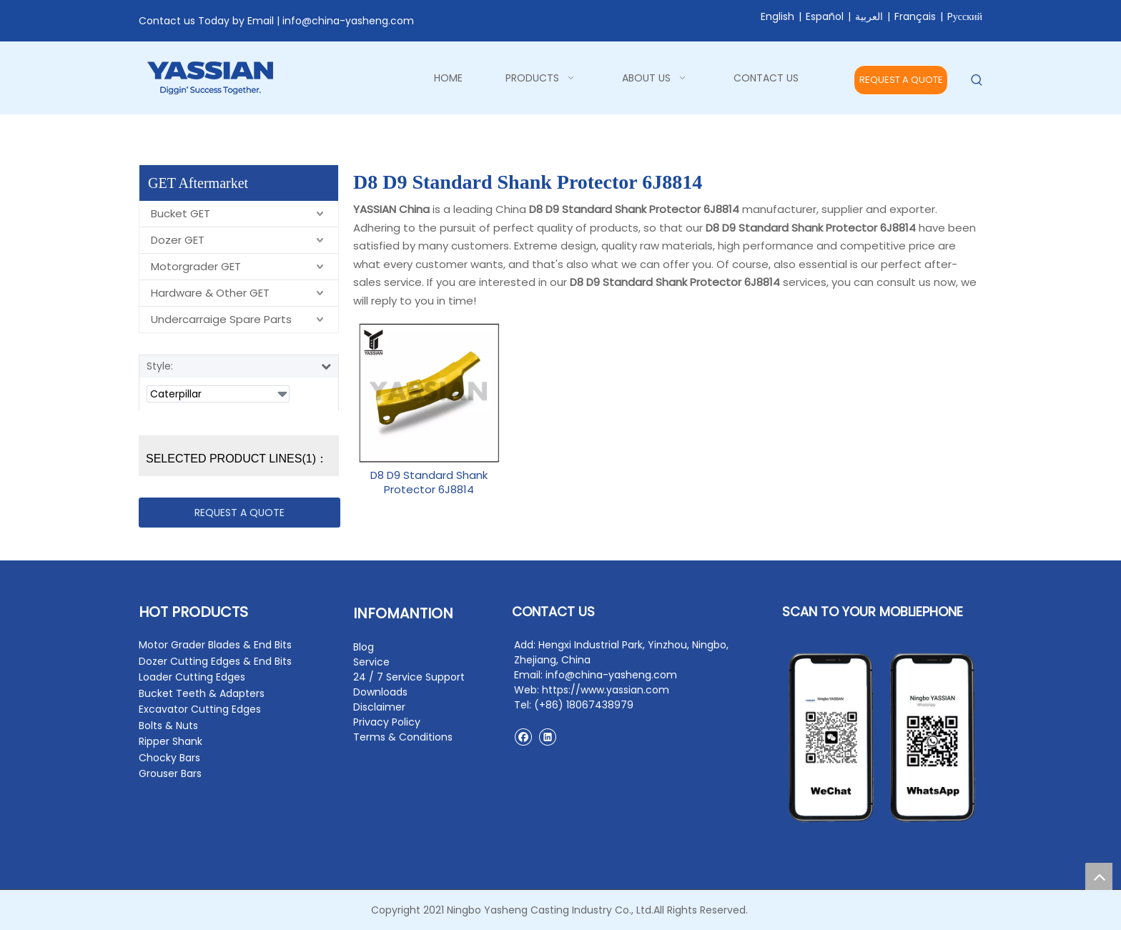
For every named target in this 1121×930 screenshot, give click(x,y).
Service (371, 662)
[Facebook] (523, 737)
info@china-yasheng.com (348, 21)
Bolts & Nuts (168, 725)
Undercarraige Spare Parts (221, 319)
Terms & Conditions (403, 737)
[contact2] (882, 738)
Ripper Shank (170, 741)
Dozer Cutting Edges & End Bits (215, 661)
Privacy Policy (386, 722)
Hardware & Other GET (210, 292)
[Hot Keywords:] (977, 80)
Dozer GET (177, 239)
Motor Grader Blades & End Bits (215, 645)
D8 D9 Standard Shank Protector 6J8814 (429, 482)
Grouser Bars (170, 773)
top (1098, 876)
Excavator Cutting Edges (200, 709)
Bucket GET (180, 213)
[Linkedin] (547, 737)
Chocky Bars (169, 758)
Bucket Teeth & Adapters (202, 693)
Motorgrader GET (196, 266)
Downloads (380, 692)
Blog (363, 647)
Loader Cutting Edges (192, 677)
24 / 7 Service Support (409, 677)
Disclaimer (379, 707)
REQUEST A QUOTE (901, 79)
